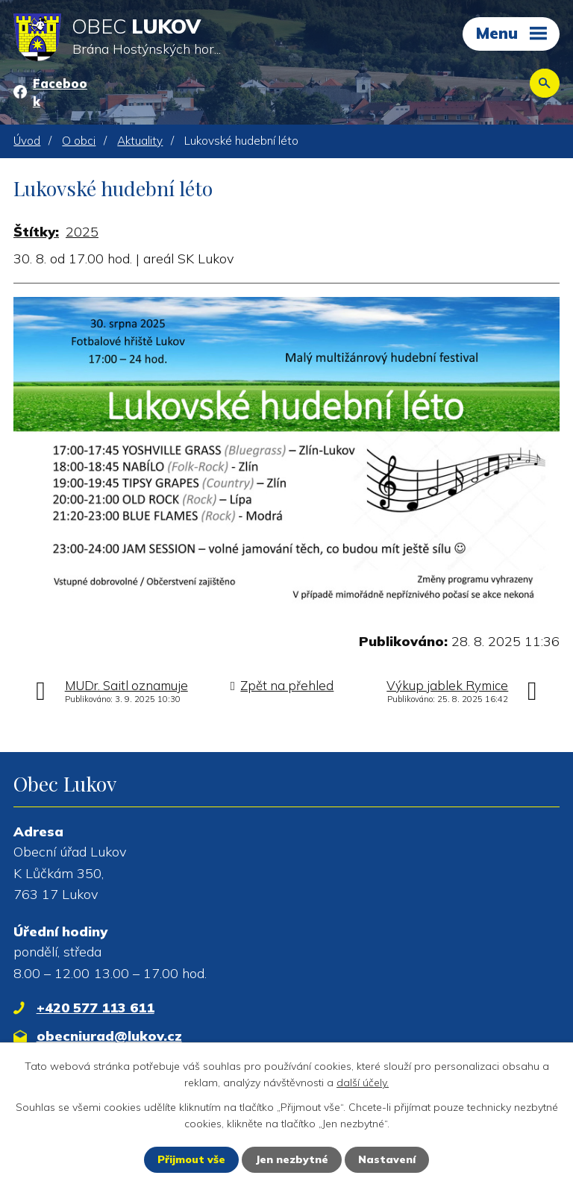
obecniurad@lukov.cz (109, 1036)
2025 (82, 231)
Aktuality (140, 141)
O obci (79, 141)
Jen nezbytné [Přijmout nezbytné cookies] (291, 1159)
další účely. (362, 1082)
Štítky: (36, 231)
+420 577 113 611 (95, 1007)
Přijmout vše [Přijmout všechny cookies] (191, 1159)
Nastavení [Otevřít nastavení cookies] (387, 1159)
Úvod (26, 141)
